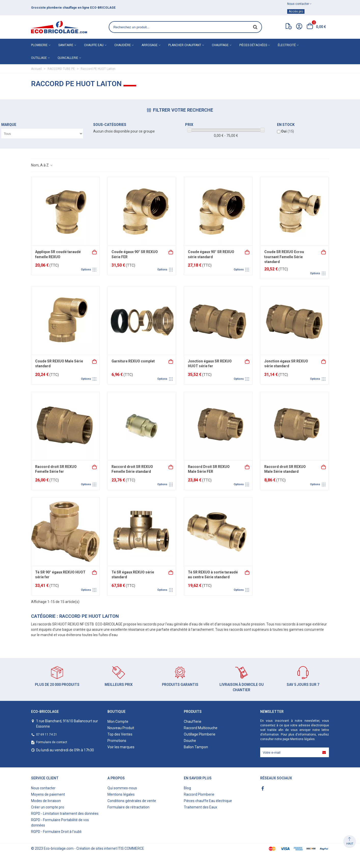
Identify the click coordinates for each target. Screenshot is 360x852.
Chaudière (122, 45)
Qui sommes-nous (122, 788)
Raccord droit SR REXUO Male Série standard (285, 469)
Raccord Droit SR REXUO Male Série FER (209, 469)
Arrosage (150, 45)
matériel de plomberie (61, 7)
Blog (187, 788)
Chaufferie (192, 721)
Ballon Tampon (196, 747)
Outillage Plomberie (199, 734)
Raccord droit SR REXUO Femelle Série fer (56, 469)
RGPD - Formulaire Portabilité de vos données (60, 822)
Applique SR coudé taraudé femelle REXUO (58, 254)
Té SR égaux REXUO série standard (133, 574)
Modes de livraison (46, 801)
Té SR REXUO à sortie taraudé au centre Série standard (213, 574)
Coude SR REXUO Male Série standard (59, 363)
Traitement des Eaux (200, 807)
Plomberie (39, 45)
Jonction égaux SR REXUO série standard (286, 363)
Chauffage (220, 45)
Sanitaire (65, 45)
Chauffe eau (94, 45)
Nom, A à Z (42, 165)
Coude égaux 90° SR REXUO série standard (211, 254)
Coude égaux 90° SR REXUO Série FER (135, 254)
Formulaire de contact (51, 742)
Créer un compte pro (47, 807)
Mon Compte (117, 721)
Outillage (39, 58)
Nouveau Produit (120, 728)
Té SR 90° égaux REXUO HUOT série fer (60, 574)
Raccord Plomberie (199, 794)
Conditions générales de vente (131, 801)
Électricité (287, 45)
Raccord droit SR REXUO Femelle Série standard (132, 469)
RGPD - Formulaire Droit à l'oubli (56, 832)
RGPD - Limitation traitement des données (65, 813)
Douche (190, 741)
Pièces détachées (253, 45)
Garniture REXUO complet (133, 361)
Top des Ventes (119, 734)
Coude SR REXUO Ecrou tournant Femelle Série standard (284, 257)
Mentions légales (302, 739)
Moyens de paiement (48, 794)
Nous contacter (43, 788)
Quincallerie (68, 58)
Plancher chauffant (184, 45)
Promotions (116, 741)
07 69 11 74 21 (46, 734)
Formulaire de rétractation (128, 807)
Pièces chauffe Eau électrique (208, 801)
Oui (287, 131)
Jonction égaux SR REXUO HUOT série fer (210, 363)
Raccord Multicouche (200, 728)
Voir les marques (120, 747)
